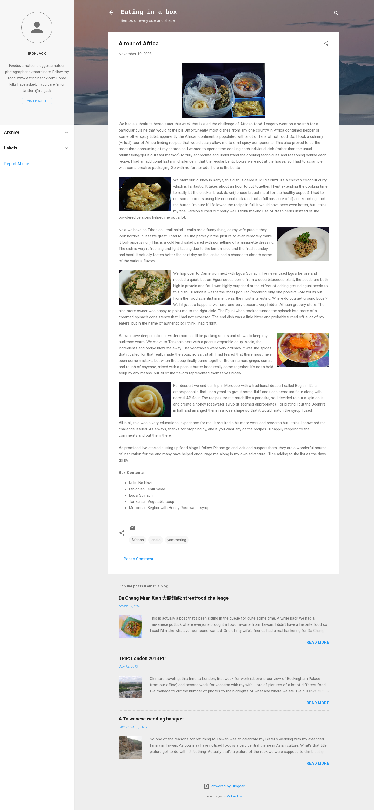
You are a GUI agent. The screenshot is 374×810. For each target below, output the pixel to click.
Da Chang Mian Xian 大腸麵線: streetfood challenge (174, 598)
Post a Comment (138, 559)
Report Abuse (16, 163)
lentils (156, 540)
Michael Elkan (235, 796)
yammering (176, 540)
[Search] (336, 14)
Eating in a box (149, 12)
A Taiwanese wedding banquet (151, 719)
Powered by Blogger (224, 786)
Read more (317, 642)
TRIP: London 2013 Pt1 (143, 658)
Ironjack (37, 53)
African (137, 540)
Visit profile (37, 101)
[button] (326, 44)
